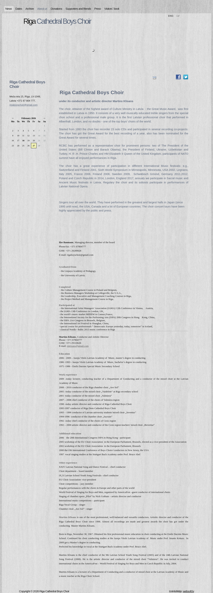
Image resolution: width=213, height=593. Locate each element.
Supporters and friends (78, 8)
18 (23, 140)
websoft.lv (188, 591)
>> (44, 118)
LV (178, 15)
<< (13, 118)
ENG (170, 15)
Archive (29, 8)
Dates (18, 8)
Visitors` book (111, 8)
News (8, 8)
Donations (56, 8)
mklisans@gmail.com (77, 346)
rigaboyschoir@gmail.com (23, 104)
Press (97, 8)
